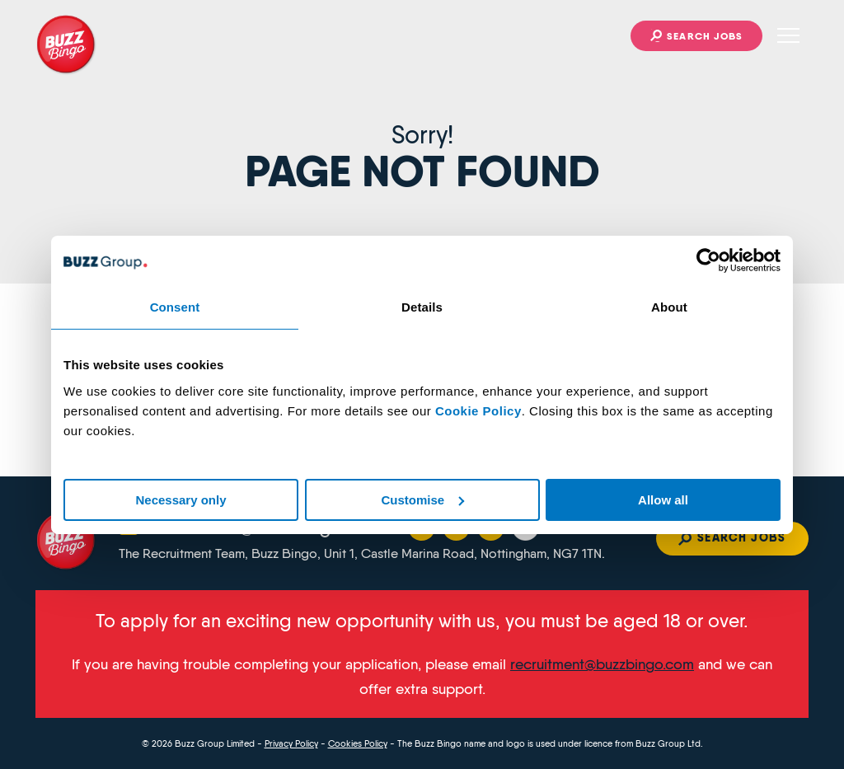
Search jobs (705, 36)
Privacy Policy (291, 743)
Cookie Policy (478, 410)
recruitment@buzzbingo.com (602, 664)
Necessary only (180, 499)
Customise (422, 499)
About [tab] (669, 306)
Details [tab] (422, 306)
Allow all (663, 499)
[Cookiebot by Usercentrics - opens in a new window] (708, 259)
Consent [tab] (175, 306)
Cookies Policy (357, 743)
